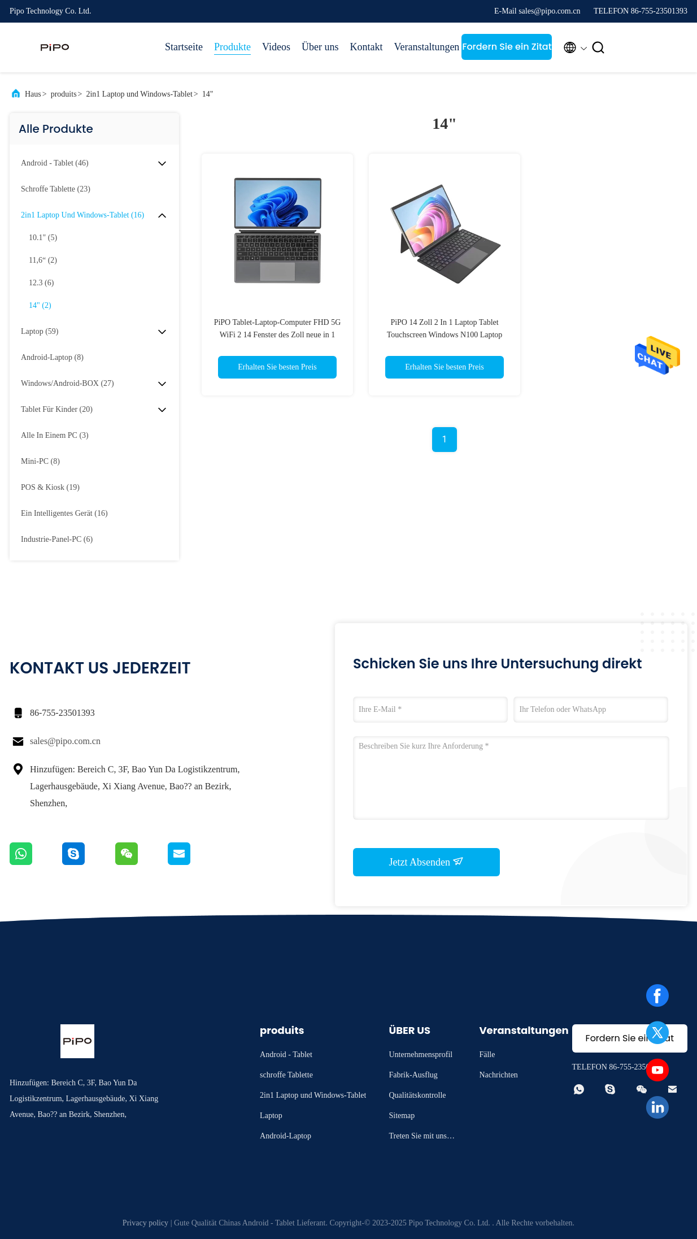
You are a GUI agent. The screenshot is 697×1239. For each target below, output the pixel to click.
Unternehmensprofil (420, 1054)
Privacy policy (145, 1223)
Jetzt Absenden (426, 861)
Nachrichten (498, 1075)
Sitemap (402, 1115)
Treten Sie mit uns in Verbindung (422, 1138)
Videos (276, 47)
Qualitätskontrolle (417, 1095)
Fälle (487, 1054)
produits (64, 94)
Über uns (320, 47)
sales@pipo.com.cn (65, 741)
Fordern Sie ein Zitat (506, 46)
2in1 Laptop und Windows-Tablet (139, 94)
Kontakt (366, 47)
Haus (33, 94)
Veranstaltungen (422, 47)
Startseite (184, 47)
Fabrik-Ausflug (413, 1075)
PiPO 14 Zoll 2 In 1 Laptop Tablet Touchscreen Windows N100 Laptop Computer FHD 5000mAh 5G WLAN (445, 334)
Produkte (232, 47)
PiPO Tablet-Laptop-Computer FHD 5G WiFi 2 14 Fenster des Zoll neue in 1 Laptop (277, 334)
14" (208, 94)
